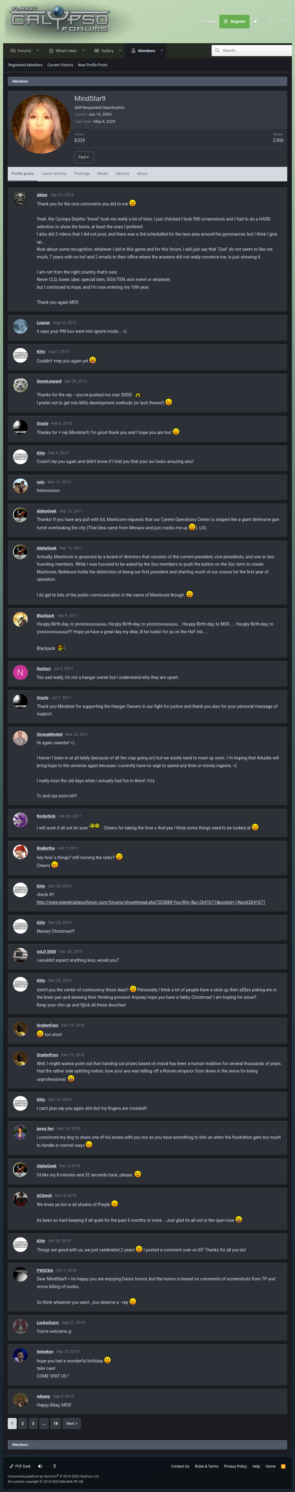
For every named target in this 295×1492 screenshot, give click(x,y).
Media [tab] (102, 174)
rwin (40, 482)
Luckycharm (48, 1322)
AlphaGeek (47, 511)
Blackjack (45, 616)
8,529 (79, 140)
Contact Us (180, 1466)
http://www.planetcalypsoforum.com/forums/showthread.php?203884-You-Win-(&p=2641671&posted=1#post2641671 (151, 902)
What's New (67, 51)
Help (256, 1466)
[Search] (283, 21)
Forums (26, 51)
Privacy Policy (235, 1466)
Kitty (41, 351)
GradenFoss (47, 1025)
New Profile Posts (92, 65)
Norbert (44, 669)
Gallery (109, 51)
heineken (45, 1351)
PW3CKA (45, 1270)
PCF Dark (20, 1466)
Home (271, 1466)
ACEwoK (44, 1195)
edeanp (43, 1396)
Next (70, 1424)
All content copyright (45, 1482)
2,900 (278, 140)
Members (148, 51)
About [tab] (142, 174)
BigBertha (46, 848)
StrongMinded (49, 734)
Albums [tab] (122, 174)
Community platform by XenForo (53, 1476)
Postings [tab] (82, 174)
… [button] (44, 1424)
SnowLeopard (49, 381)
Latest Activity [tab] (54, 174)
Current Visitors (60, 65)
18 (56, 1424)
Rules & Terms (206, 1466)
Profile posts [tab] (22, 174)
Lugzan (43, 322)
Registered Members (25, 65)
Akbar (42, 195)
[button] (39, 51)
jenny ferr (45, 1128)
